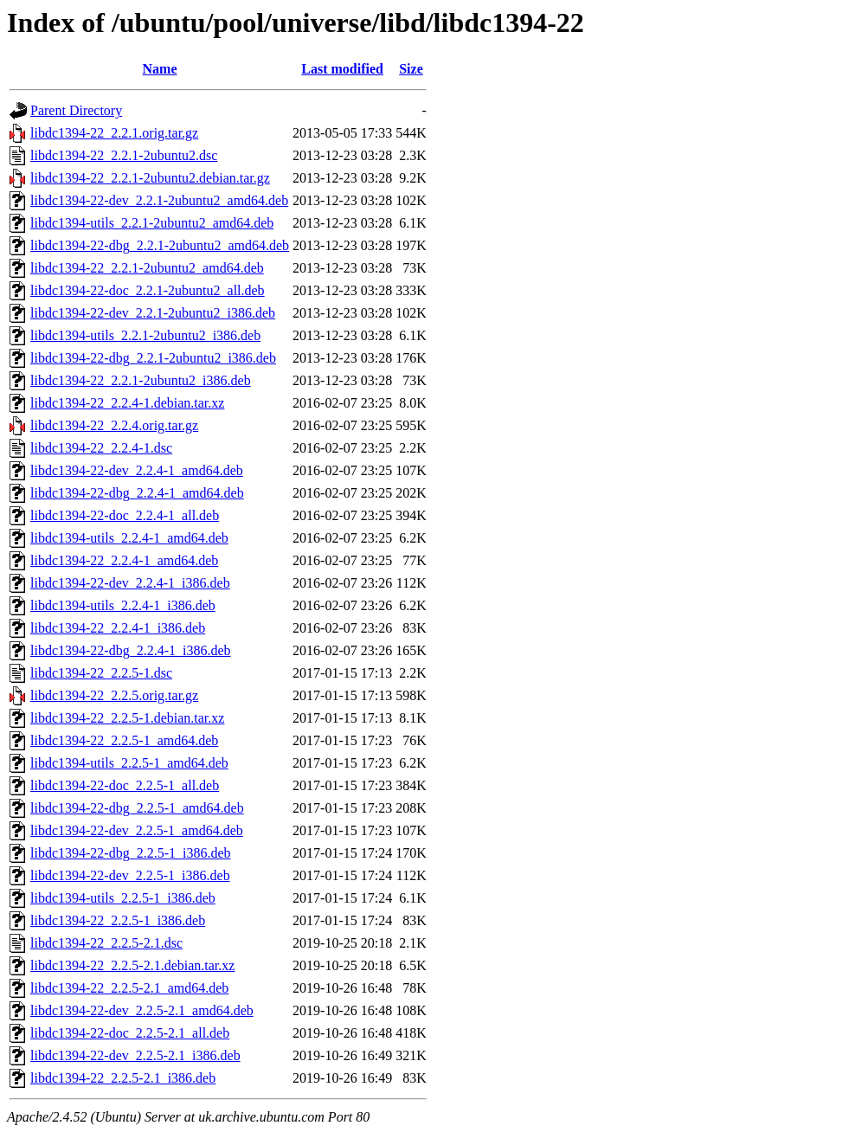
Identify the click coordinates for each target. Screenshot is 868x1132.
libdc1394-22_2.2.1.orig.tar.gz (114, 132)
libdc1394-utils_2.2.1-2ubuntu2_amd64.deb (151, 222)
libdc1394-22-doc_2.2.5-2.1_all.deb (129, 1033)
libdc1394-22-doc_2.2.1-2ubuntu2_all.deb (147, 290)
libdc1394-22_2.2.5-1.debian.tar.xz (127, 718)
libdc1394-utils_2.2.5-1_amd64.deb (129, 763)
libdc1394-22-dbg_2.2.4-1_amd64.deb (137, 493)
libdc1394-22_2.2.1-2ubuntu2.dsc (123, 155)
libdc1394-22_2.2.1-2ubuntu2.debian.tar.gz (150, 177)
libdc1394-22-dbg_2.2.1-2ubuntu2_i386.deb (153, 358)
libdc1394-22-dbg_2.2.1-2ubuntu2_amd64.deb (159, 245)
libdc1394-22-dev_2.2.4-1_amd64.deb (136, 470)
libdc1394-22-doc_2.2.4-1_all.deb (124, 515)
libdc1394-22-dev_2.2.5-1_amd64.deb (136, 830)
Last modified (342, 68)
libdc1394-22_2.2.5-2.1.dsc (106, 943)
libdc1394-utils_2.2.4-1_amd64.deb (129, 538)
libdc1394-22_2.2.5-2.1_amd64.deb (129, 988)
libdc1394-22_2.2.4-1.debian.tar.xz (127, 403)
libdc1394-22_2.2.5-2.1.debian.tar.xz (132, 965)
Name (160, 68)
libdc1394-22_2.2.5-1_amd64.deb (124, 740)
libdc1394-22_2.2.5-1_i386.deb (117, 920)
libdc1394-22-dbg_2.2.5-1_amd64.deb (137, 808)
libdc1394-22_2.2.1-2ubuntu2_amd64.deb (147, 267)
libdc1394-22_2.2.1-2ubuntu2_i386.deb (140, 380)
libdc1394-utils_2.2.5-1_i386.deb (122, 898)
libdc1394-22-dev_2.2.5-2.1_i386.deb (135, 1055)
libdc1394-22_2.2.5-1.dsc (101, 673)
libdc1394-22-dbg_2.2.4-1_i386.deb (130, 650)
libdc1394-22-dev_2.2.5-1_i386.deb (130, 875)
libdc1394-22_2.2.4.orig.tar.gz (114, 425)
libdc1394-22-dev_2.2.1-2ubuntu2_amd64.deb (159, 200)
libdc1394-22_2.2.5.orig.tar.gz (114, 695)
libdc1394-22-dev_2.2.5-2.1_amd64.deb (142, 1010)
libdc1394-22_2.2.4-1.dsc (101, 448)
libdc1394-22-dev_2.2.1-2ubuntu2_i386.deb (152, 313)
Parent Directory (76, 110)
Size (411, 68)
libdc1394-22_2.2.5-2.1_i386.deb (122, 1078)
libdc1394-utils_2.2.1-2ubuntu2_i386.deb (145, 335)
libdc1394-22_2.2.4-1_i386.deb (117, 628)
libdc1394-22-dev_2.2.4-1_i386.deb (130, 583)
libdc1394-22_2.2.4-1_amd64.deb (124, 560)
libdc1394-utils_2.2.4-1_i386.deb (122, 605)
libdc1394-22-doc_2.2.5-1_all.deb (124, 785)
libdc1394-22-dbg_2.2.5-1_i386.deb (130, 853)
